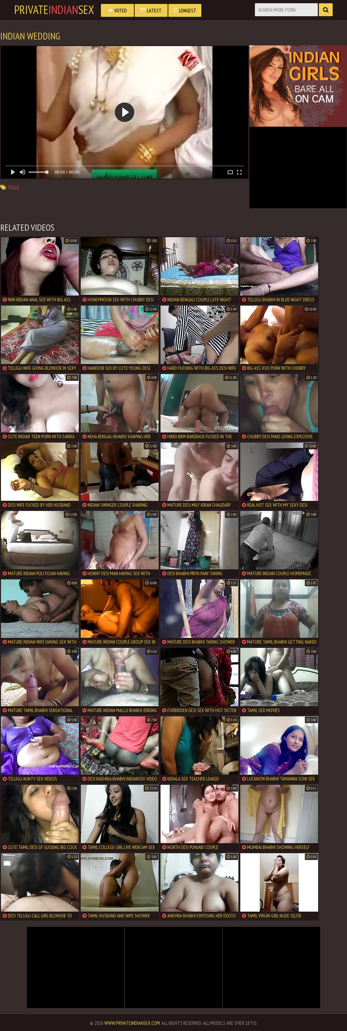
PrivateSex (54, 9)
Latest (151, 10)
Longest (185, 10)
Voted (117, 10)
